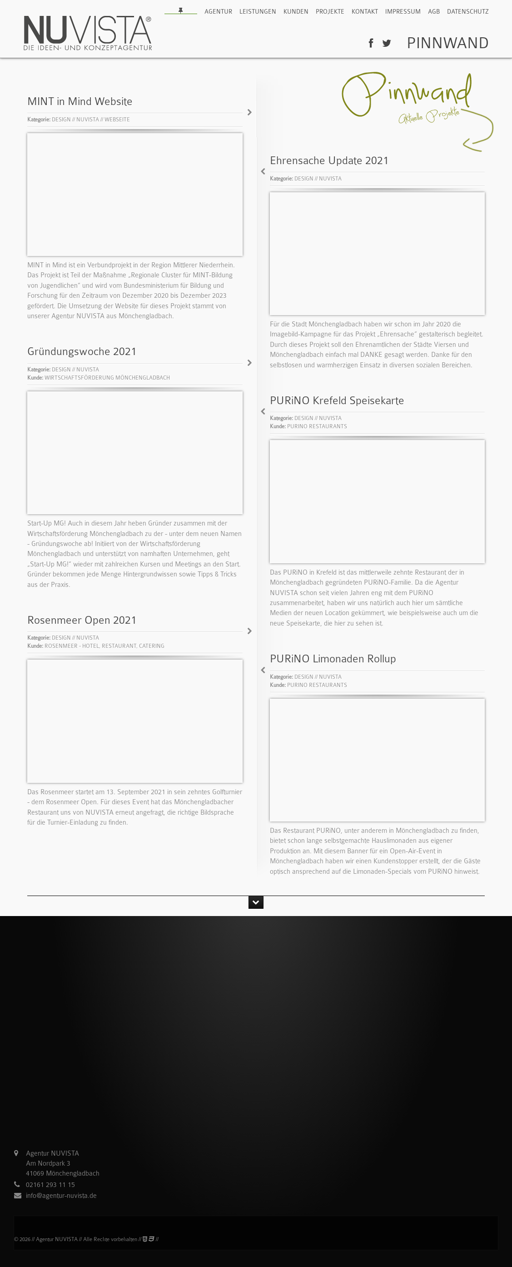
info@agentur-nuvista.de (61, 1198)
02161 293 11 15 (50, 1187)
